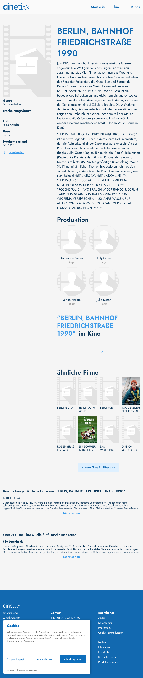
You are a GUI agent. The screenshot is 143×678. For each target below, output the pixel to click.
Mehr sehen (71, 513)
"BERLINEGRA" (85, 175)
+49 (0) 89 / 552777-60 (65, 618)
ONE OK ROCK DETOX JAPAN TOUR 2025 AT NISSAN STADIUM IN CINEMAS (130, 448)
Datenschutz (105, 623)
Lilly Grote (104, 258)
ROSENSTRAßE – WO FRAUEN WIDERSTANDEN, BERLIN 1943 (65, 448)
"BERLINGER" (66, 180)
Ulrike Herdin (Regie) (109, 152)
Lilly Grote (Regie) (81, 152)
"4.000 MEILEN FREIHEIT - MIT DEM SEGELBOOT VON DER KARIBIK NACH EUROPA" (92, 182)
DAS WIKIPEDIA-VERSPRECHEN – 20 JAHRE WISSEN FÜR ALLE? (109, 448)
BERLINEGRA (65, 408)
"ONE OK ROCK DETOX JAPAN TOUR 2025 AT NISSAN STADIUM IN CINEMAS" (94, 205)
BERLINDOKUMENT (86, 409)
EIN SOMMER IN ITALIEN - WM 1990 (87, 448)
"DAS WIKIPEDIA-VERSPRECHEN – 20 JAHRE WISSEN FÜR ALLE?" (93, 199)
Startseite (98, 7)
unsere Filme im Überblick (98, 467)
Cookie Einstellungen (110, 633)
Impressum (104, 628)
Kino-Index (104, 652)
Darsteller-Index (107, 657)
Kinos (135, 7)
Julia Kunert (104, 299)
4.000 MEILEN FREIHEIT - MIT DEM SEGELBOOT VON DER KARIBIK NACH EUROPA (131, 409)
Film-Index (104, 647)
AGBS (101, 618)
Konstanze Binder (71, 258)
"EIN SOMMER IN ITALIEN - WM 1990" (93, 194)
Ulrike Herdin (72, 299)
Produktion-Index (108, 662)
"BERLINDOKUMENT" (111, 175)
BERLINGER (107, 408)
